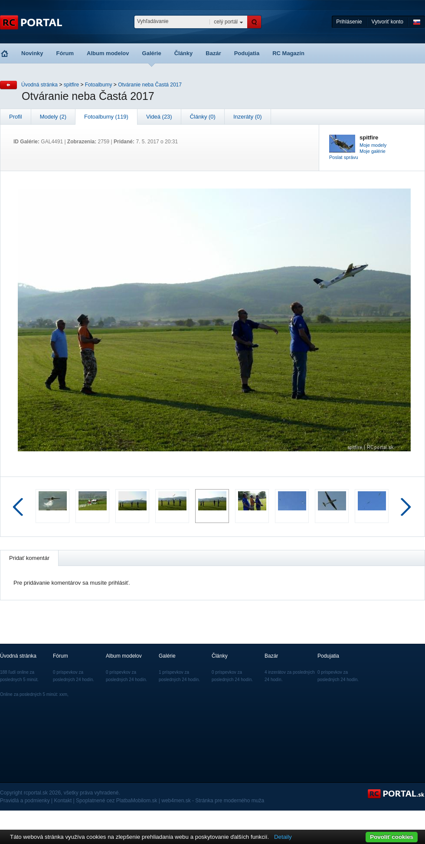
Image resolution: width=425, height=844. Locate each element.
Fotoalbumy (98, 85)
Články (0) (203, 116)
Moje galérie (373, 151)
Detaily (283, 837)
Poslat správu (343, 157)
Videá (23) (159, 116)
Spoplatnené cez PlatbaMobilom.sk (116, 801)
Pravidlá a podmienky (25, 801)
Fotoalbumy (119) (106, 116)
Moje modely (373, 145)
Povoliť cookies (391, 837)
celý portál (226, 22)
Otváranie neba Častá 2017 (150, 85)
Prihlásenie (349, 22)
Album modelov (108, 53)
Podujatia (247, 53)
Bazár (213, 53)
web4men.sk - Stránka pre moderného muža (212, 801)
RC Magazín (288, 53)
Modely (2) (53, 116)
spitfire (71, 85)
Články (183, 53)
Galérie (151, 53)
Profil (15, 116)
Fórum (65, 53)
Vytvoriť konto (387, 22)
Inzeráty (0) (247, 116)
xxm (63, 694)
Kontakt (63, 801)
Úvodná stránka (39, 85)
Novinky (32, 53)
